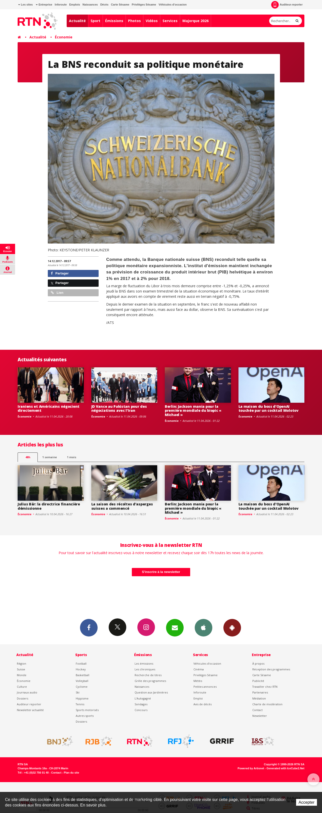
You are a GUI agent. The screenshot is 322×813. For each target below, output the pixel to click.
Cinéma (198, 669)
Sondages (141, 704)
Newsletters (175, 627)
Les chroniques (145, 669)
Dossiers (22, 698)
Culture (22, 686)
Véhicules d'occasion (172, 4)
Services (170, 20)
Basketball (82, 675)
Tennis (80, 704)
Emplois (74, 4)
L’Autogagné (143, 698)
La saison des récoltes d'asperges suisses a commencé (122, 506)
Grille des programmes (150, 680)
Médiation (259, 698)
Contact (257, 710)
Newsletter (259, 715)
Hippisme (82, 698)
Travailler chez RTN (264, 686)
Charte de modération (267, 704)
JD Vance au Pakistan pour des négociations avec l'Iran (119, 408)
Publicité (258, 680)
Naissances (90, 4)
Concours (141, 710)
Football (81, 663)
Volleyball (82, 680)
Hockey (81, 669)
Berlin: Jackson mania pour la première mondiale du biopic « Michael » (193, 410)
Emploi (198, 698)
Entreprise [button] (44, 4)
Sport (95, 20)
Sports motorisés (87, 710)
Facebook (89, 627)
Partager (60, 273)
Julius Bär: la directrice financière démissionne (49, 506)
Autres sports (85, 715)
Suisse (21, 669)
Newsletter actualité (30, 710)
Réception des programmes (271, 669)
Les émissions (144, 663)
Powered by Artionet (251, 768)
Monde (21, 675)
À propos (258, 663)
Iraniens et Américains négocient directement (48, 408)
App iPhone (203, 627)
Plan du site (71, 772)
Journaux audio (27, 692)
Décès (104, 4)
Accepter (306, 802)
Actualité (77, 20)
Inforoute (61, 4)
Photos (134, 20)
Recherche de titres (148, 675)
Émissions (114, 20)
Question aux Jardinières (151, 692)
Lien (57, 293)
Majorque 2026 (195, 20)
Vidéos (152, 20)
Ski (77, 692)
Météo (197, 680)
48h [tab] (27, 457)
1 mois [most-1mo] (71, 457)
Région (21, 663)
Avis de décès (202, 704)
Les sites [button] (25, 4)
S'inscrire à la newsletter (161, 572)
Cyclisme (82, 686)
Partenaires (260, 692)
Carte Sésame (120, 4)
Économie (63, 37)
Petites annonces (205, 686)
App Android (232, 627)
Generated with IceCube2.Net (285, 768)
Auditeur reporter (29, 704)
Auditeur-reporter (287, 5)
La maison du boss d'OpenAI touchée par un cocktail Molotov (268, 408)
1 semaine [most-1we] (49, 457)
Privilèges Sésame (144, 4)
